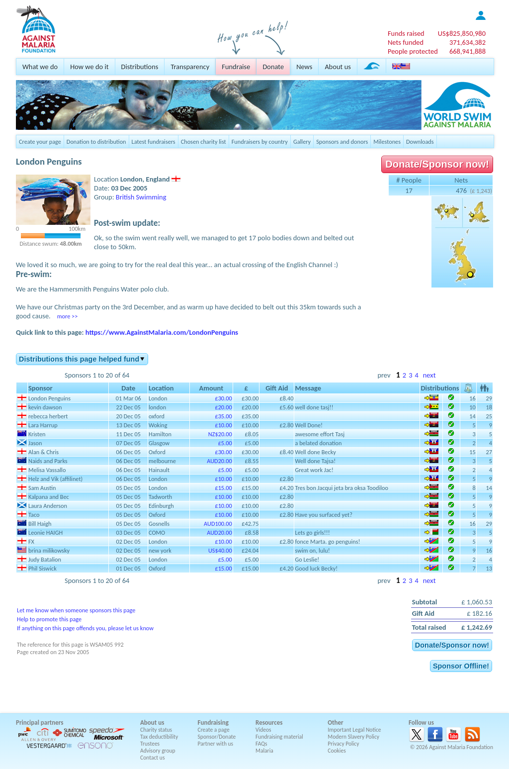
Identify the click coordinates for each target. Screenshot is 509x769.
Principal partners (39, 722)
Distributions (140, 66)
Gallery (302, 141)
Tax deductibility (159, 736)
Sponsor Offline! (461, 666)
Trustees (150, 743)
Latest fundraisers (153, 141)
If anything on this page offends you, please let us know (85, 628)
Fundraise (236, 66)
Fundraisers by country (260, 141)
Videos (263, 729)
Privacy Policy (343, 743)
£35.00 (223, 416)
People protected (413, 51)
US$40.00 (220, 550)
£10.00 (223, 425)
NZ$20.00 (220, 434)
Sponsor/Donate (217, 736)
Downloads (420, 141)
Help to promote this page (49, 619)
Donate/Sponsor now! (437, 164)
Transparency (189, 66)
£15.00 (223, 487)
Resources (268, 722)
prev (383, 375)
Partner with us (216, 743)
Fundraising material (279, 736)
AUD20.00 (219, 461)
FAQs (261, 743)
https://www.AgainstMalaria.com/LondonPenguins (161, 332)
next (429, 375)
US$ (462, 33)
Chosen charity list (203, 141)
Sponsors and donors (342, 141)
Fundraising (213, 722)
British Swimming (141, 196)
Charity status (156, 729)
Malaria (264, 750)
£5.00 (225, 443)
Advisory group (157, 750)
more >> (67, 316)
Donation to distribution (96, 141)
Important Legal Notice (354, 729)
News (304, 66)
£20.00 (223, 407)
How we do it (89, 66)
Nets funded (406, 42)
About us (337, 66)
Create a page (214, 729)
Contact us (152, 757)
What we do (40, 66)
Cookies (337, 750)
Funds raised (406, 33)
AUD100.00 (218, 523)
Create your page (40, 141)
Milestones (387, 141)
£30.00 (223, 398)
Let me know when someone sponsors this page (76, 610)
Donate (273, 66)
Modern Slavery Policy (353, 736)
